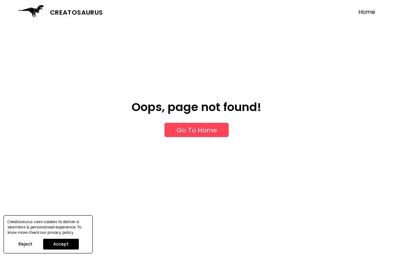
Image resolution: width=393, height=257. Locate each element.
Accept (61, 244)
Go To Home (197, 130)
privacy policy (60, 232)
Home (366, 12)
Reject (25, 244)
